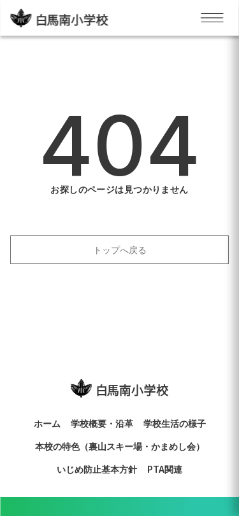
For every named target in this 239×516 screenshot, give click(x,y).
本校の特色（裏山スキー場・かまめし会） (120, 447)
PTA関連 (164, 469)
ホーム (47, 424)
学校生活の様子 (174, 424)
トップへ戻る (120, 249)
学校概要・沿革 (102, 424)
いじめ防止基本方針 (97, 469)
